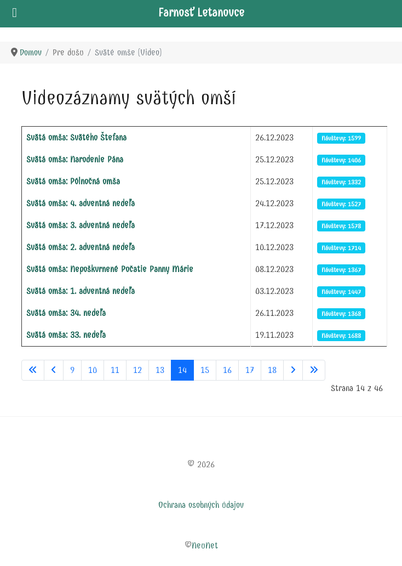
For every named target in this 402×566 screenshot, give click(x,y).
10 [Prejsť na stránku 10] (92, 370)
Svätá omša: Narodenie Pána (74, 159)
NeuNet (205, 545)
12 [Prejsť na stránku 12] (137, 370)
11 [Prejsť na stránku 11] (115, 370)
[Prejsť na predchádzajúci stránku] (54, 370)
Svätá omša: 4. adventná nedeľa (80, 203)
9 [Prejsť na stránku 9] (72, 370)
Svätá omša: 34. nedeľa (66, 313)
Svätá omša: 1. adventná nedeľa (80, 291)
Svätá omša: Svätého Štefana (76, 137)
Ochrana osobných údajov (201, 505)
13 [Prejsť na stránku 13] (160, 370)
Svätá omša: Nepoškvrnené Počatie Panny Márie (109, 269)
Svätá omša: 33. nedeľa (66, 335)
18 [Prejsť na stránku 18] (272, 370)
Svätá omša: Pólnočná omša (73, 181)
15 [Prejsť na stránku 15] (204, 370)
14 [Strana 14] (182, 370)
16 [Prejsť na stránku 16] (227, 370)
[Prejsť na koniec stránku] (313, 370)
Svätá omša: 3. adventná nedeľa (80, 225)
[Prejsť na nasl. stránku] (293, 370)
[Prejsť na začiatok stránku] (32, 370)
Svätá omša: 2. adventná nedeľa (80, 247)
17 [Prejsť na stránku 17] (249, 370)
